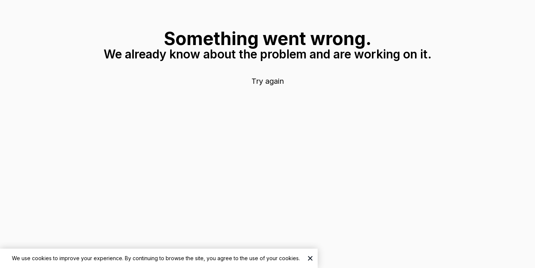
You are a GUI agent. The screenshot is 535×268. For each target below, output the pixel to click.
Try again (268, 81)
